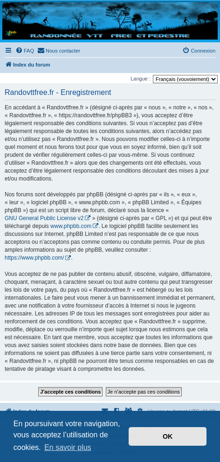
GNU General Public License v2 (44, 218)
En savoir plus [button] (67, 447)
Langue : (141, 78)
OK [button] (168, 436)
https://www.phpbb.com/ (34, 257)
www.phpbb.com (70, 226)
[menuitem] (24, 50)
